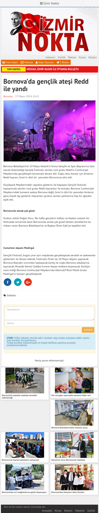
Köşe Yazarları (45, 62)
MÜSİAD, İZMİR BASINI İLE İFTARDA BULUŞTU (53, 69)
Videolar (27, 62)
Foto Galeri (10, 62)
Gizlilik (62, 57)
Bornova (8, 96)
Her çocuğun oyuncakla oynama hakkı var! (71, 395)
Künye (82, 57)
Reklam (72, 57)
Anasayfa (47, 510)
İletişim (92, 57)
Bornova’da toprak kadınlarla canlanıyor (20, 460)
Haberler (50, 57)
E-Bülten (62, 62)
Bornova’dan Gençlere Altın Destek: (67, 492)
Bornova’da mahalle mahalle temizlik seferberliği (19, 396)
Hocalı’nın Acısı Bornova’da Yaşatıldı (68, 460)
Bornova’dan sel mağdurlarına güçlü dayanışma (24, 492)
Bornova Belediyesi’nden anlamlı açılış (69, 427)
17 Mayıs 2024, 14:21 (27, 96)
